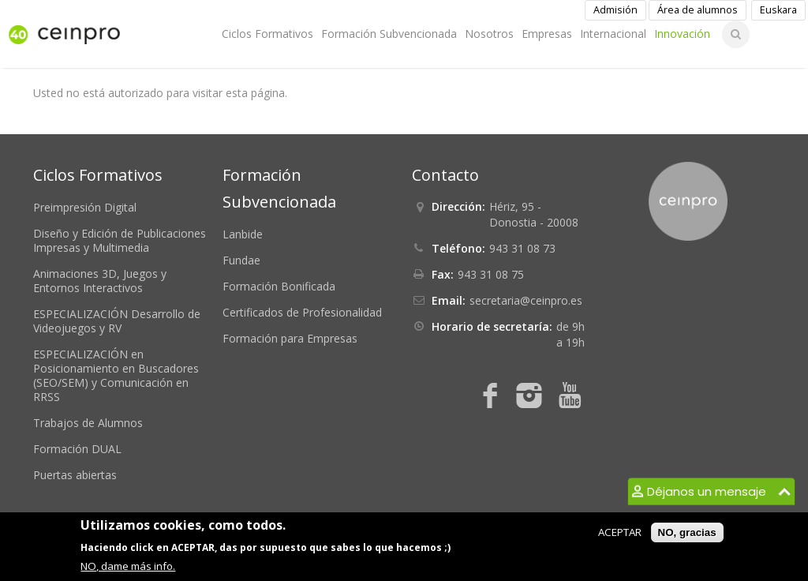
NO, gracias (687, 532)
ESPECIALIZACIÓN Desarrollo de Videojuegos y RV (116, 320)
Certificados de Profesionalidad (302, 312)
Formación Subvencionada (389, 33)
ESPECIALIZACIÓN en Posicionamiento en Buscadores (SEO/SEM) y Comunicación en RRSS (116, 375)
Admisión (615, 10)
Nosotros (489, 33)
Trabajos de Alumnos (88, 422)
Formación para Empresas (290, 338)
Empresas (547, 33)
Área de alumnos (697, 10)
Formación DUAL (77, 448)
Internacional (613, 33)
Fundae (241, 260)
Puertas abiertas (75, 474)
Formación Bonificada (279, 286)
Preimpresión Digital (85, 207)
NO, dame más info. (127, 566)
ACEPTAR (620, 532)
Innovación (682, 33)
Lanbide (243, 234)
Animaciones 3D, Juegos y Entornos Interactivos (99, 280)
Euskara (778, 10)
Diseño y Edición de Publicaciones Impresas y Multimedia (119, 240)
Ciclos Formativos (267, 33)
